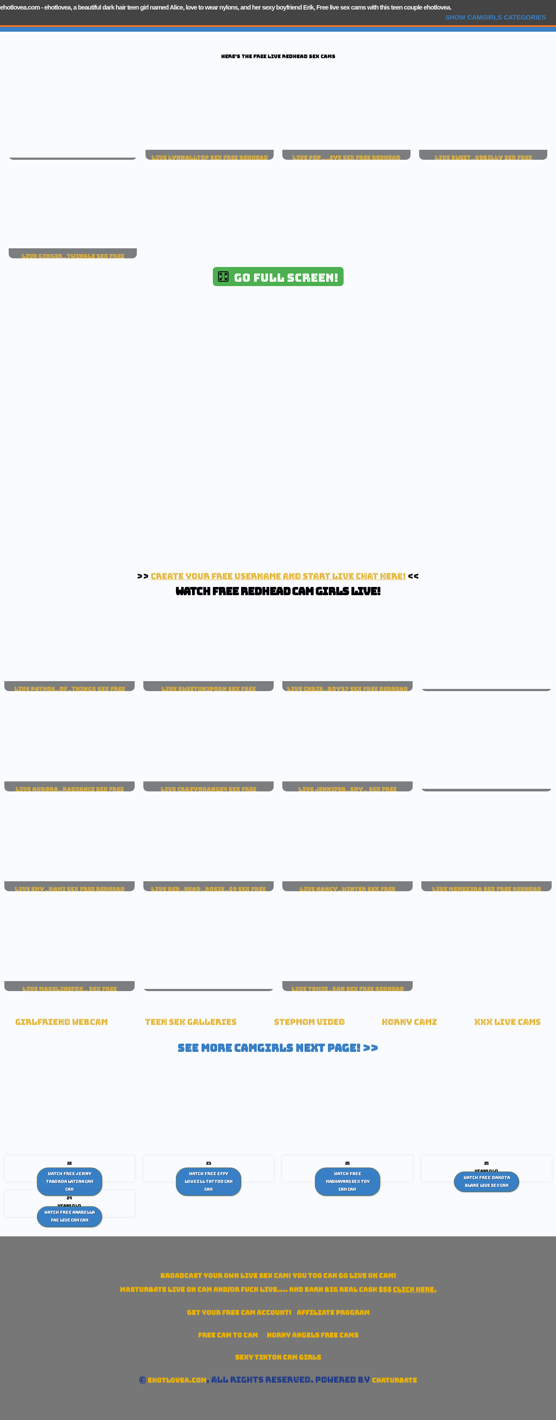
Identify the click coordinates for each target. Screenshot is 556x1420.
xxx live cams (507, 1022)
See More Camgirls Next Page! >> (278, 1048)
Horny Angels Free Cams (312, 1335)
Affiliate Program (333, 1312)
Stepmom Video (309, 1022)
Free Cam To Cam (228, 1335)
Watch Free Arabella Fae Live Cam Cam (69, 1216)
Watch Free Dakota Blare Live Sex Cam (486, 1181)
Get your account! (239, 1312)
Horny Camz (409, 1022)
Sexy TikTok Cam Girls (278, 1357)
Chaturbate (394, 1380)
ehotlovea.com (20, 7)
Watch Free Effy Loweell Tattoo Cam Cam (209, 1181)
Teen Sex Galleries (191, 1022)
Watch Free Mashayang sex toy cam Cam (348, 1181)
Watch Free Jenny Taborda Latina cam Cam (69, 1181)
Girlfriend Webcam (61, 1022)
